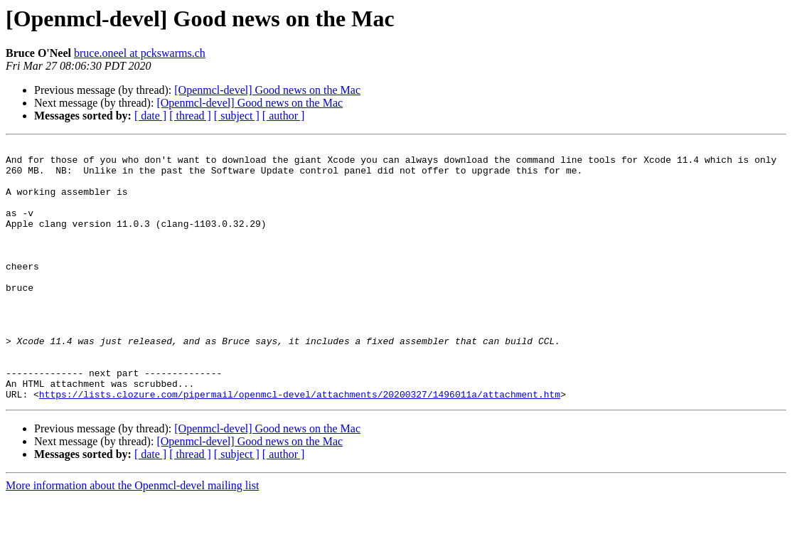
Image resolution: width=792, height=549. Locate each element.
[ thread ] (190, 116)
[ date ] (150, 116)
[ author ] (283, 116)
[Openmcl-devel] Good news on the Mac (267, 90)
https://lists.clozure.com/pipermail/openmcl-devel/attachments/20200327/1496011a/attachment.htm (299, 445)
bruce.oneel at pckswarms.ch (139, 53)
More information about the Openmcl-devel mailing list (132, 537)
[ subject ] (236, 116)
